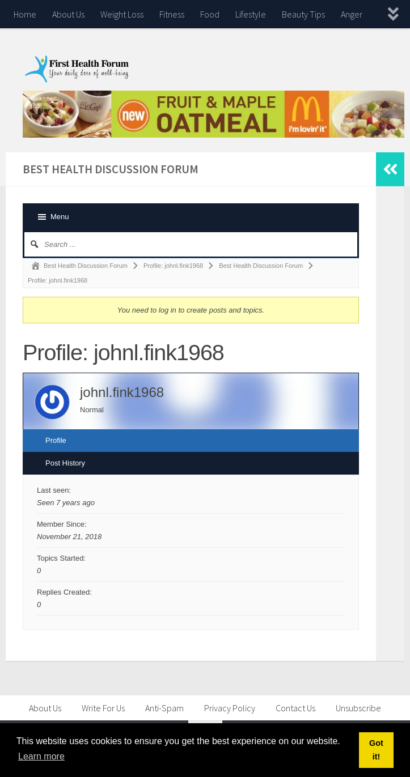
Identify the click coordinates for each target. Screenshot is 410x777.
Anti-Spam (164, 708)
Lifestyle (250, 14)
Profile (55, 440)
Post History (65, 463)
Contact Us (295, 708)
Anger (351, 14)
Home (25, 14)
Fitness (171, 14)
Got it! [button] (376, 749)
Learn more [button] (41, 756)
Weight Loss (121, 14)
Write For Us (103, 708)
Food (209, 14)
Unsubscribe (358, 708)
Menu (59, 216)
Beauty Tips (303, 14)
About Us (68, 14)
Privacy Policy (229, 708)
